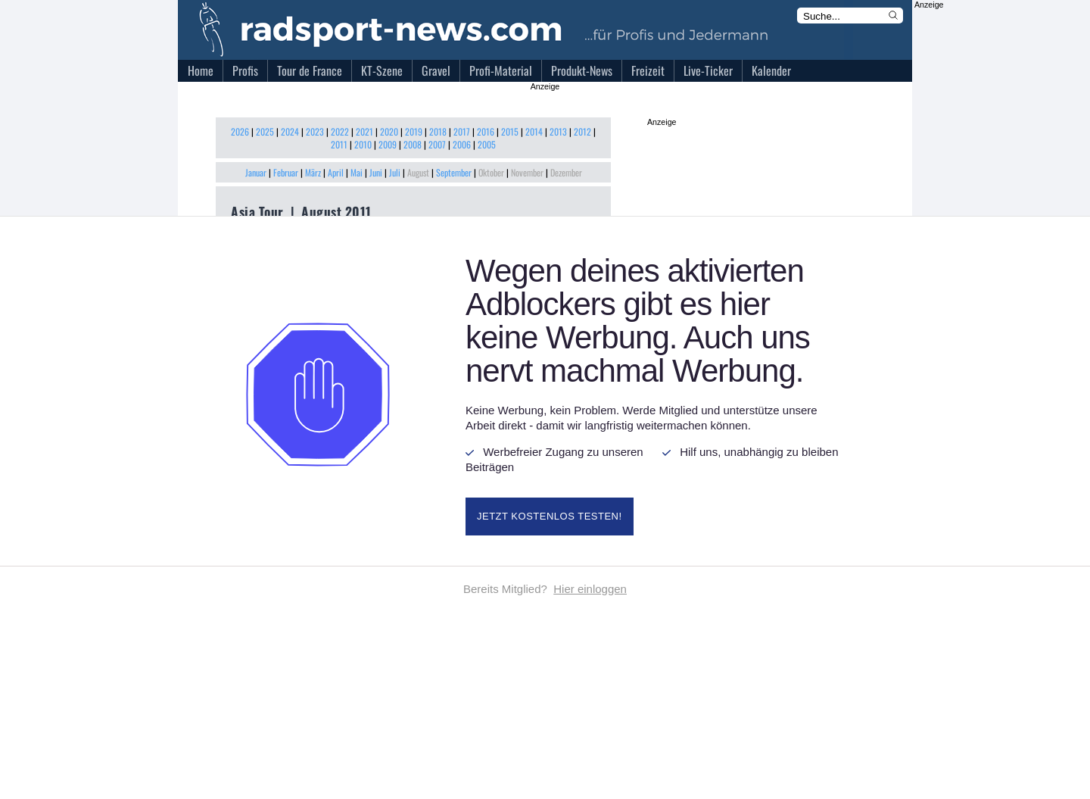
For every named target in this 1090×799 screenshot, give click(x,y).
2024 (290, 131)
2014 (534, 131)
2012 (582, 131)
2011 (339, 144)
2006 (462, 144)
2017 (461, 131)
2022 (340, 131)
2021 (364, 131)
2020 (389, 131)
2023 (315, 131)
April (336, 172)
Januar (255, 172)
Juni (375, 172)
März (313, 172)
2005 (487, 144)
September (454, 172)
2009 (387, 144)
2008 (412, 144)
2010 (363, 144)
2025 (265, 131)
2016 (485, 131)
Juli (394, 172)
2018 (438, 131)
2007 (437, 144)
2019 (413, 131)
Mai (356, 172)
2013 (558, 131)
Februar (285, 172)
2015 (510, 131)
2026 (240, 131)
